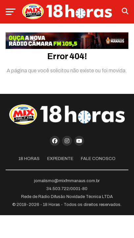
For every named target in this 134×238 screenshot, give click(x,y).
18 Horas (29, 158)
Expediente (60, 158)
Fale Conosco (98, 158)
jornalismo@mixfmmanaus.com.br (67, 180)
